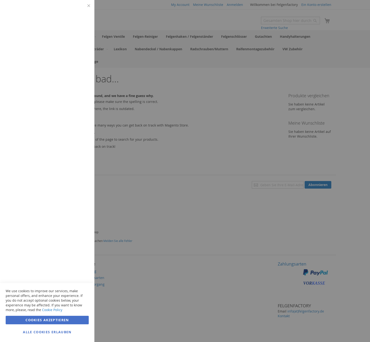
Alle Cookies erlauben (47, 332)
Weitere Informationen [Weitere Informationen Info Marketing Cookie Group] (71, 103)
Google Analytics (81, 123)
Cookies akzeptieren (47, 320)
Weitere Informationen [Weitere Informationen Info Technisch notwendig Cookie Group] (71, 39)
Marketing (81, 59)
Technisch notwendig (81, 9)
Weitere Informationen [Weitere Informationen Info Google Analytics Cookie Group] (71, 158)
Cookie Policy (52, 310)
